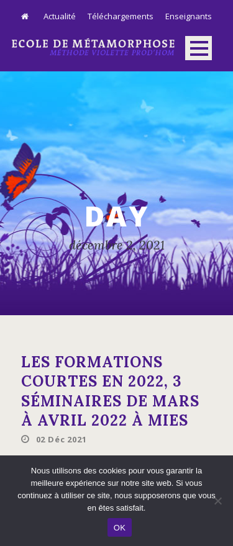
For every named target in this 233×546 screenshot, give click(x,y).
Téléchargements (120, 16)
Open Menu (198, 48)
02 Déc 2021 (61, 439)
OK (120, 527)
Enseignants (188, 16)
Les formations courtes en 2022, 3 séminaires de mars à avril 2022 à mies (110, 391)
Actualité (59, 16)
